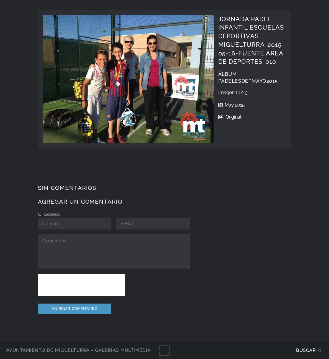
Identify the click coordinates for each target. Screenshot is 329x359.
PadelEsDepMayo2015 (248, 81)
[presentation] (81, 285)
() (51, 214)
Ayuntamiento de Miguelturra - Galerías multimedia (78, 350)
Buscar (306, 350)
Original (233, 117)
